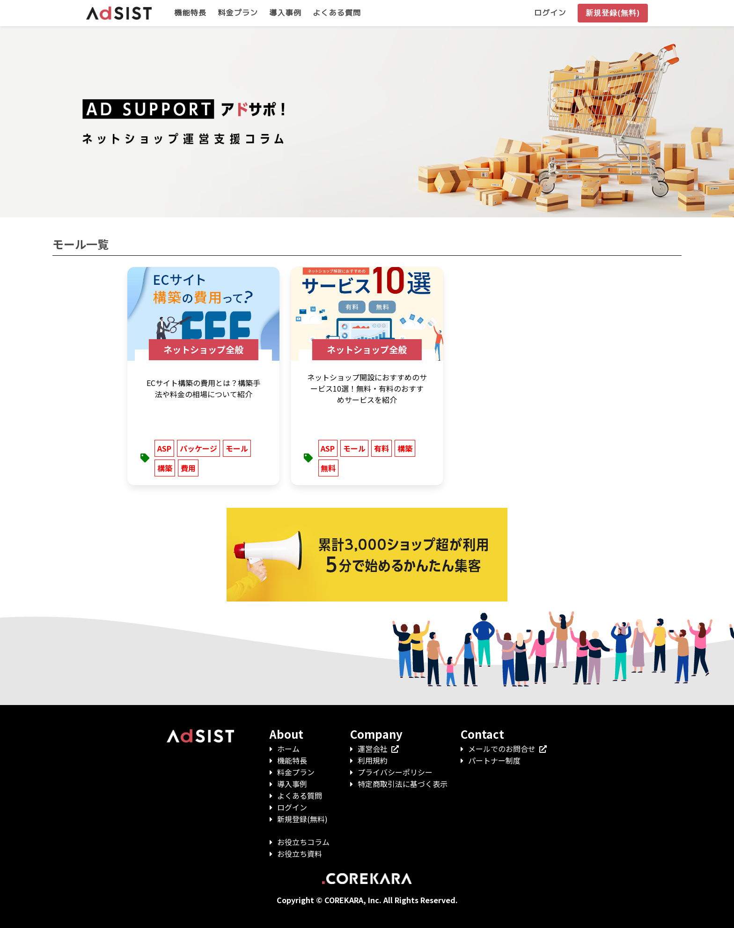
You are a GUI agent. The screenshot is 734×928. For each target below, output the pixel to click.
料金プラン (296, 772)
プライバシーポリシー (395, 772)
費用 (188, 468)
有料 (381, 448)
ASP (164, 448)
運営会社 (378, 748)
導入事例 (292, 783)
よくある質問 (299, 795)
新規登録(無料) (302, 818)
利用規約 (373, 760)
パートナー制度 (494, 760)
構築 (164, 468)
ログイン (292, 807)
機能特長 (292, 760)
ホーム (288, 748)
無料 (328, 468)
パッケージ (198, 448)
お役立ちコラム (303, 841)
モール (237, 448)
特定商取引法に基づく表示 (403, 783)
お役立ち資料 (299, 853)
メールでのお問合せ (507, 748)
